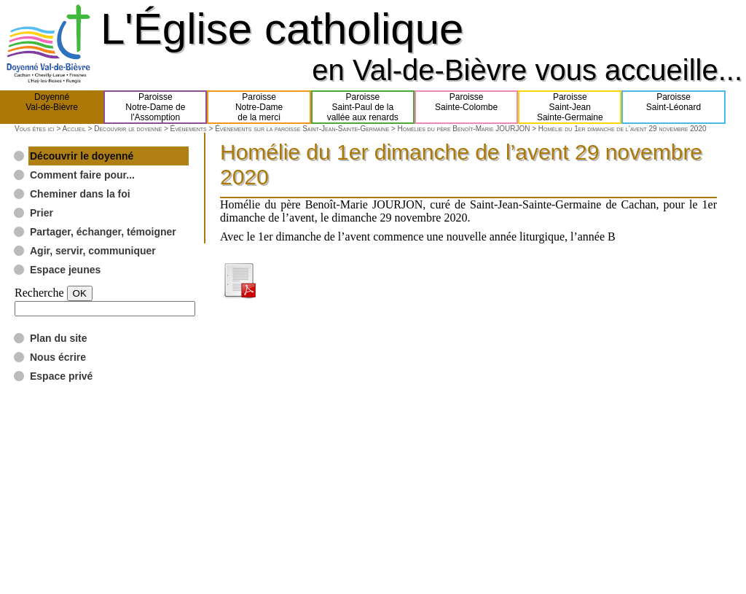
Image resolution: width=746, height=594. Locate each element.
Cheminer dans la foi (80, 194)
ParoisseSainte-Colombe (466, 107)
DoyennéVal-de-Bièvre (51, 107)
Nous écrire (58, 357)
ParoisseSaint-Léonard (673, 107)
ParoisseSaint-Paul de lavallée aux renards (362, 107)
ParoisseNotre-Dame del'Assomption (155, 107)
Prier (41, 213)
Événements (188, 129)
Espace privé (61, 376)
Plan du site (58, 338)
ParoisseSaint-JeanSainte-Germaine (570, 107)
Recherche (39, 292)
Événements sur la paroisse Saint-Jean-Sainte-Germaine (302, 129)
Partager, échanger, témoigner (103, 232)
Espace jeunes (65, 269)
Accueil (73, 129)
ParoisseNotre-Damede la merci (259, 107)
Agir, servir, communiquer (93, 251)
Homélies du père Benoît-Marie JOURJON (464, 129)
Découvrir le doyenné (128, 129)
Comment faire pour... (82, 175)
